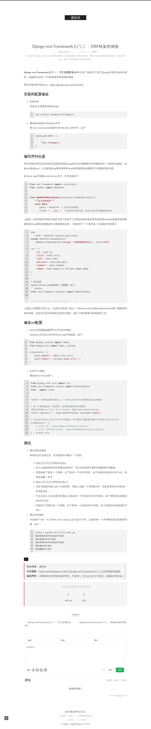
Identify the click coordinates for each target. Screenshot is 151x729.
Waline (119, 695)
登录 (110, 670)
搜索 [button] (100, 26)
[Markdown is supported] (29, 670)
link (87, 26)
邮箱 (63, 640)
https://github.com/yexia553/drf (66, 84)
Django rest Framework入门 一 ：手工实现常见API (48, 624)
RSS (93, 26)
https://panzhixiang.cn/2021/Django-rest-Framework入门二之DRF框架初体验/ (80, 571)
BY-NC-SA (86, 576)
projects (59, 26)
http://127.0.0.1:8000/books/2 (52, 481)
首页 (51, 26)
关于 (67, 26)
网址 (96, 640)
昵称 (29, 640)
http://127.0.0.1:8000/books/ (51, 462)
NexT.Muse (76, 724)
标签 (74, 26)
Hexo (66, 724)
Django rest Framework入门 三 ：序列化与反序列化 (103, 624)
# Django (75, 614)
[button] (6, 718)
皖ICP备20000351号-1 (75, 711)
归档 (81, 26)
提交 (120, 670)
